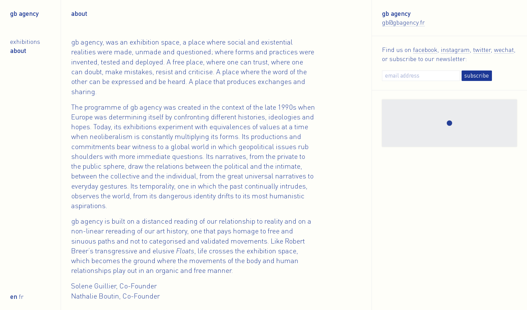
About (18, 50)
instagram (455, 49)
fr (21, 296)
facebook (425, 49)
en (13, 296)
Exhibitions (25, 41)
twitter (482, 49)
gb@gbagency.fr (403, 22)
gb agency (24, 13)
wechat (504, 49)
